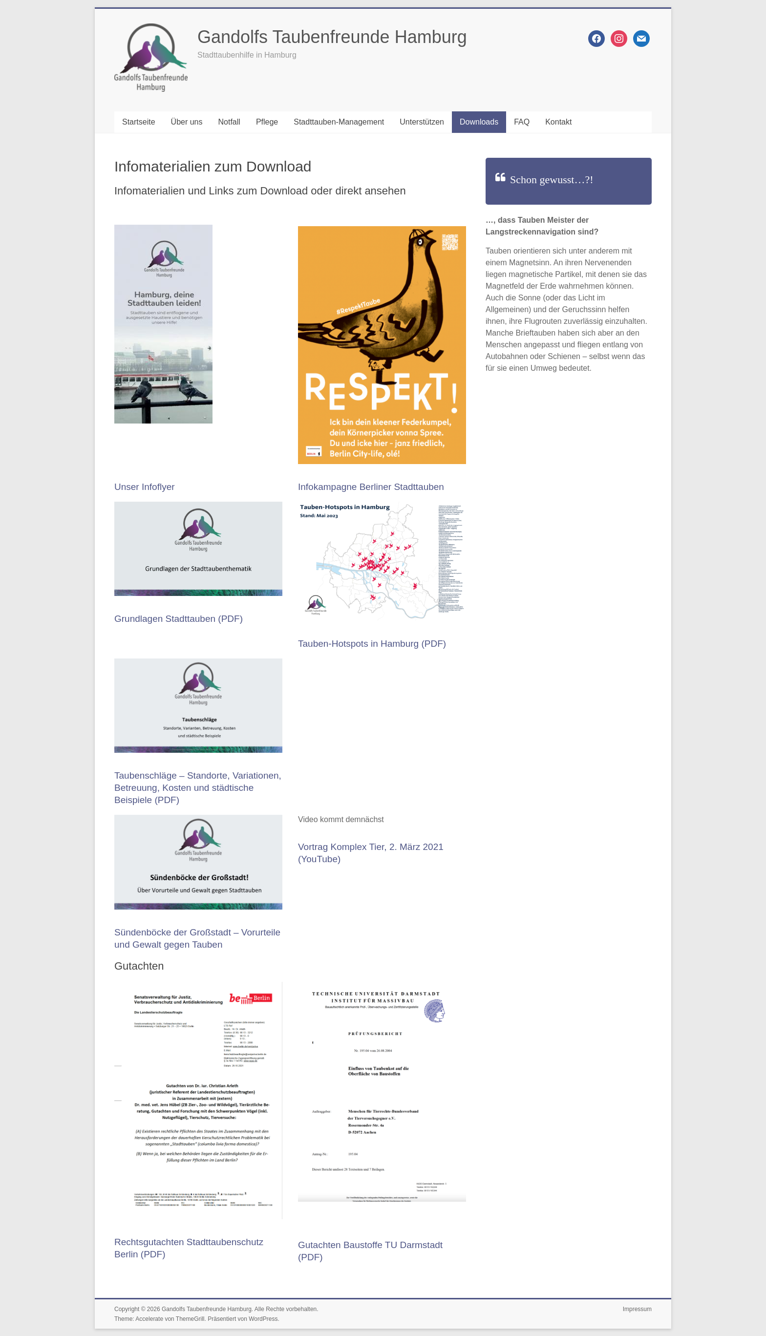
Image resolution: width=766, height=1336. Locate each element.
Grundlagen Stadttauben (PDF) (178, 619)
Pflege (267, 122)
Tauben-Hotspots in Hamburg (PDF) (372, 643)
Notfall (229, 122)
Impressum (637, 1309)
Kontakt (558, 122)
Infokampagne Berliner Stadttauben (371, 487)
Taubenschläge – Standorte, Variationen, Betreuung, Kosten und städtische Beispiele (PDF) (197, 787)
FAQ (522, 122)
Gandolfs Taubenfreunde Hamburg (332, 37)
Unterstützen (422, 122)
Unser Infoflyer (144, 487)
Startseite (138, 122)
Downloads (479, 122)
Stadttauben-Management (339, 122)
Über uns (187, 122)
